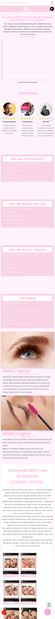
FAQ (7, 3)
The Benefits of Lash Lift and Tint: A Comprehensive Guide (9, 593)
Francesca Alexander (9, 91)
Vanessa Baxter (27, 91)
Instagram (10, 543)
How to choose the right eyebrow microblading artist (45, 599)
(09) (9, 136)
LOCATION (23, 3)
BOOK (12, 3)
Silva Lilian (46, 91)
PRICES (17, 3)
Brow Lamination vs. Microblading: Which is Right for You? (27, 605)
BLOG (9, 589)
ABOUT (3, 3)
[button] (50, 87)
